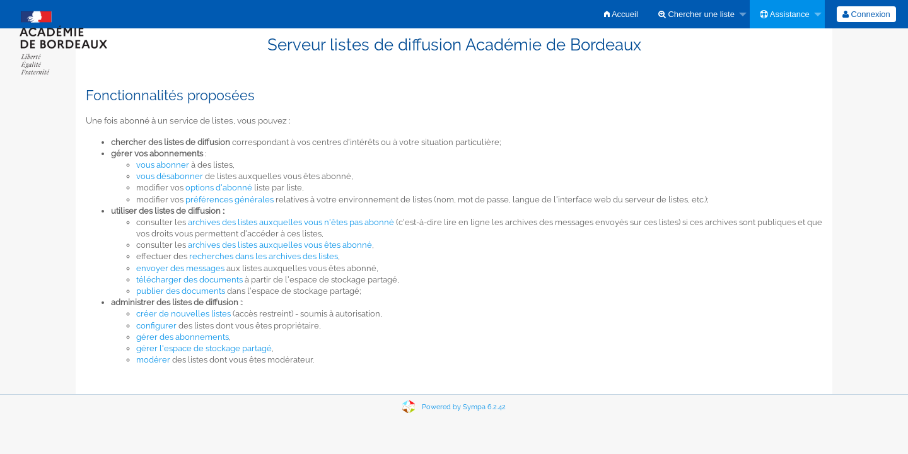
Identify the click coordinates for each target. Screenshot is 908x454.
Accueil (621, 14)
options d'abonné (218, 187)
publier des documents (180, 291)
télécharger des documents (189, 279)
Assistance (785, 14)
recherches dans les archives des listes (263, 256)
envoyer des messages (180, 268)
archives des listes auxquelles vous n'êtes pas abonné (291, 222)
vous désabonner (169, 176)
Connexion (866, 14)
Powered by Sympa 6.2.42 (464, 407)
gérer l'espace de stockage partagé (204, 348)
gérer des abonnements (182, 337)
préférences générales (229, 199)
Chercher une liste (696, 14)
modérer (153, 359)
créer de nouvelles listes (183, 313)
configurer (156, 325)
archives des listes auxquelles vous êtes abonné (280, 245)
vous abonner (162, 165)
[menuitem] (621, 14)
